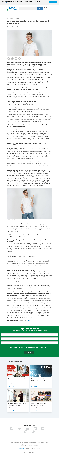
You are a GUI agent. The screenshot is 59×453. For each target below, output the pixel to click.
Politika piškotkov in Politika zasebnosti (33, 448)
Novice (17, 18)
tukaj (29, 320)
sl (44, 7)
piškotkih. (6, 2)
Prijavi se (29, 352)
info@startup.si (22, 448)
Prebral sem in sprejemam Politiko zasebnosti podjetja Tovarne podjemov (30, 347)
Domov (12, 18)
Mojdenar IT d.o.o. (31, 452)
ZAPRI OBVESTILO (53, 1)
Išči (40, 8)
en (46, 7)
